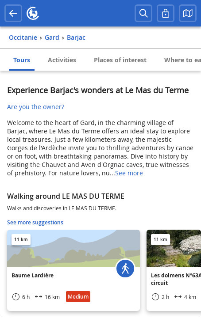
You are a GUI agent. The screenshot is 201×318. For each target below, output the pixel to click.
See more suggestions (35, 222)
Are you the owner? (35, 106)
